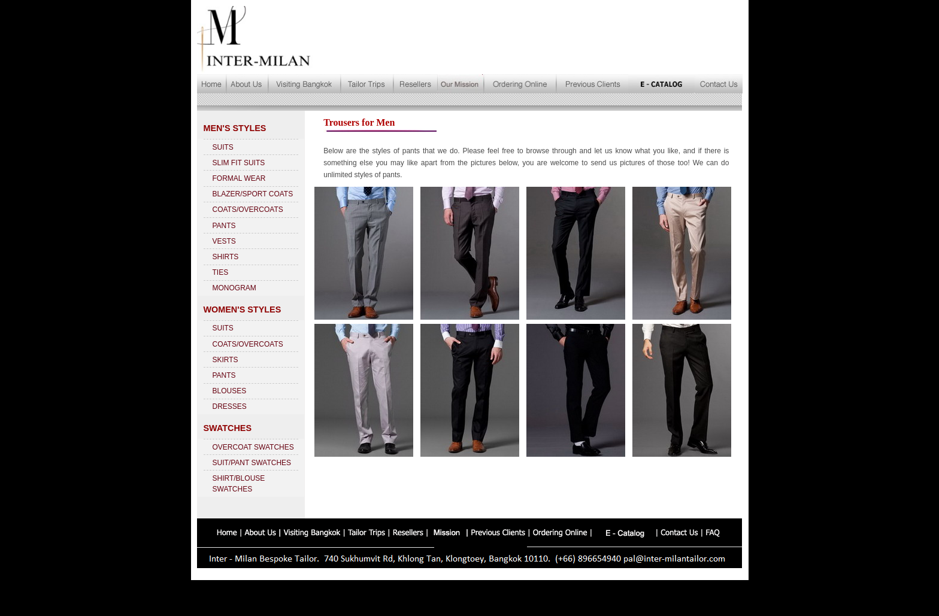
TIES (221, 272)
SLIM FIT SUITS (239, 163)
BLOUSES (230, 391)
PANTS (224, 225)
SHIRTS (226, 257)
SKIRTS (225, 360)
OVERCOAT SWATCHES (253, 447)
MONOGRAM (234, 288)
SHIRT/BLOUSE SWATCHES (239, 483)
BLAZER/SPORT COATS (253, 194)
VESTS (224, 241)
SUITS (223, 147)
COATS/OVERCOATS (248, 209)
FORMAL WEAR (239, 178)
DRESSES (230, 406)
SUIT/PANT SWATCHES (252, 463)
